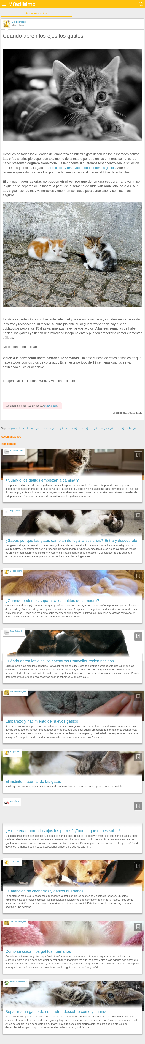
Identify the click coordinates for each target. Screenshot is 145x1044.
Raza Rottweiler (16, 631)
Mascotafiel (14, 801)
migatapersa (15, 510)
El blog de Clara (16, 450)
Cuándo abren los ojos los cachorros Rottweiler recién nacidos (59, 661)
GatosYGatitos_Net (18, 691)
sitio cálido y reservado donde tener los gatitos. (81, 168)
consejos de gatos (90, 428)
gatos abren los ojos (69, 428)
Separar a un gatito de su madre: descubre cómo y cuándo (56, 1011)
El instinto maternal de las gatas (33, 781)
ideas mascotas (36, 13)
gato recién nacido (20, 428)
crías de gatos (50, 428)
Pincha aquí (50, 405)
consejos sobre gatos (128, 428)
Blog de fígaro (19, 22)
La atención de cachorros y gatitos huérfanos (44, 891)
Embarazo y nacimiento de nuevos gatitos (41, 721)
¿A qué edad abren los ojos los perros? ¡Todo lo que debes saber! (62, 831)
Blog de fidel (15, 752)
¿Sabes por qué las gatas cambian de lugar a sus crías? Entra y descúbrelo (71, 540)
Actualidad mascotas (18, 982)
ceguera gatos (108, 428)
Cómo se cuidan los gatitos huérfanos (38, 951)
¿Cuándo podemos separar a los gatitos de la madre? (52, 600)
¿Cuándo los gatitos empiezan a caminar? (42, 480)
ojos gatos (36, 428)
